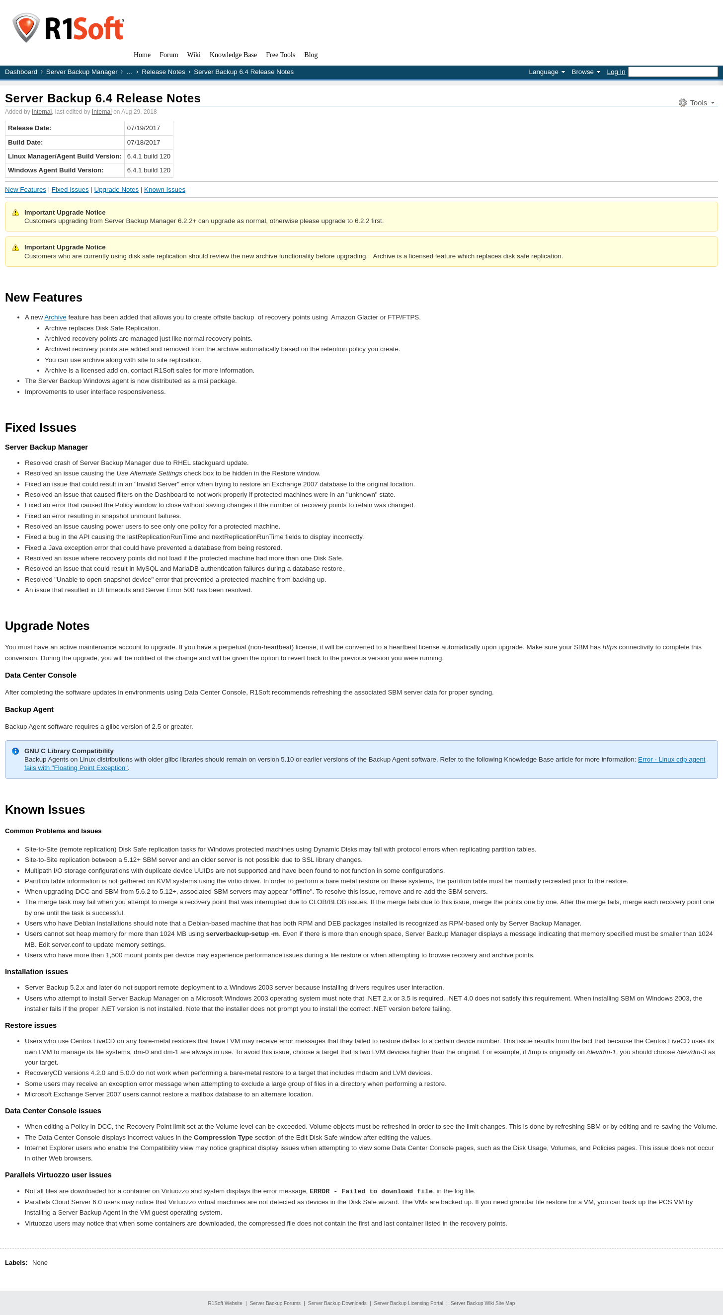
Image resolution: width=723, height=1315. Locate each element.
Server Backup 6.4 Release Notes (103, 98)
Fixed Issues (70, 189)
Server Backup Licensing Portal (409, 1303)
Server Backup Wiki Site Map (483, 1303)
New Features (25, 189)
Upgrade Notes (116, 189)
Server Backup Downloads (337, 1303)
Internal (42, 111)
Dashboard (21, 72)
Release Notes (163, 72)
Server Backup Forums (275, 1303)
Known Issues (164, 189)
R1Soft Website (225, 1303)
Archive (55, 317)
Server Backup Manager (82, 72)
